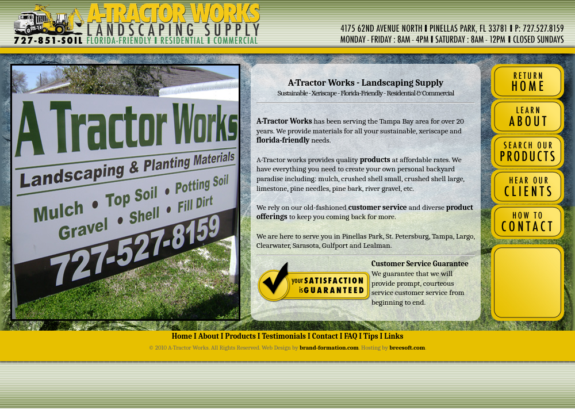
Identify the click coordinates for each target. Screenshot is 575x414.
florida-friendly (282, 140)
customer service (377, 207)
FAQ (350, 336)
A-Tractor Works (284, 121)
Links (393, 336)
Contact (325, 336)
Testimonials (284, 336)
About (208, 336)
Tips (370, 336)
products (375, 159)
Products (240, 336)
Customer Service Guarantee (420, 263)
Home (182, 336)
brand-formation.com (329, 347)
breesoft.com (407, 347)
